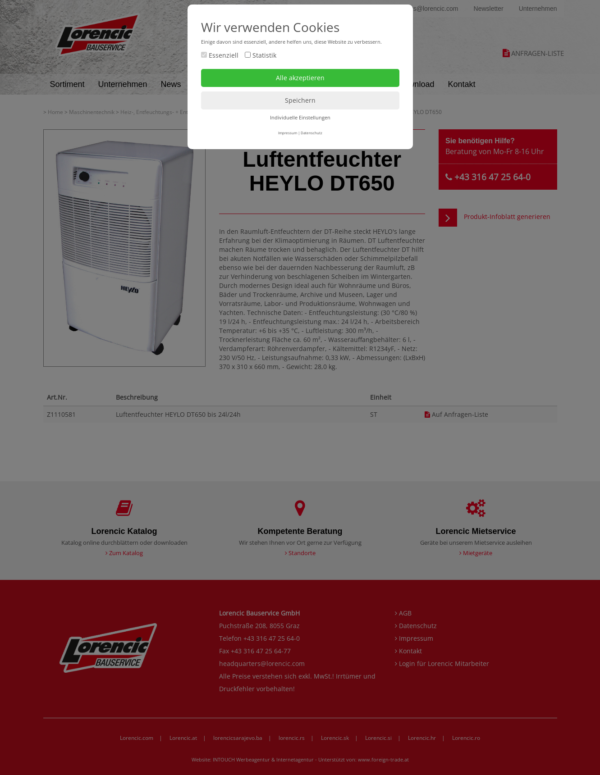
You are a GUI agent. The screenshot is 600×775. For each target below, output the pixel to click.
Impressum (287, 132)
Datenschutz (311, 132)
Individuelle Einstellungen (300, 117)
